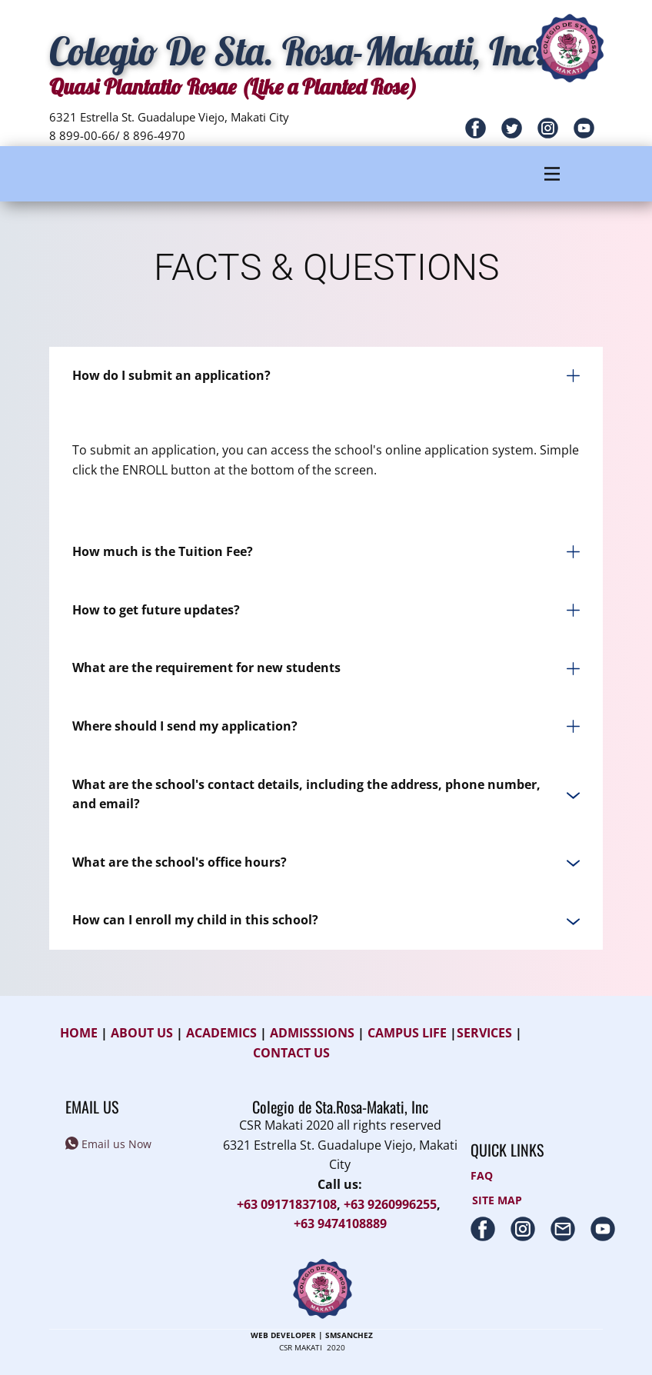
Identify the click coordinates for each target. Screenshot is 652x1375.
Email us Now (108, 1145)
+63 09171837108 (287, 1204)
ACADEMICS (221, 1032)
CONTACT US (291, 1052)
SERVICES (486, 1032)
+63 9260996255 (390, 1204)
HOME (79, 1032)
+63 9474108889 (340, 1223)
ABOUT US (142, 1032)
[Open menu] (552, 174)
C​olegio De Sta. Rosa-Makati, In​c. (297, 51)
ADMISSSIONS (312, 1032)
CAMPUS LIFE (407, 1032)
